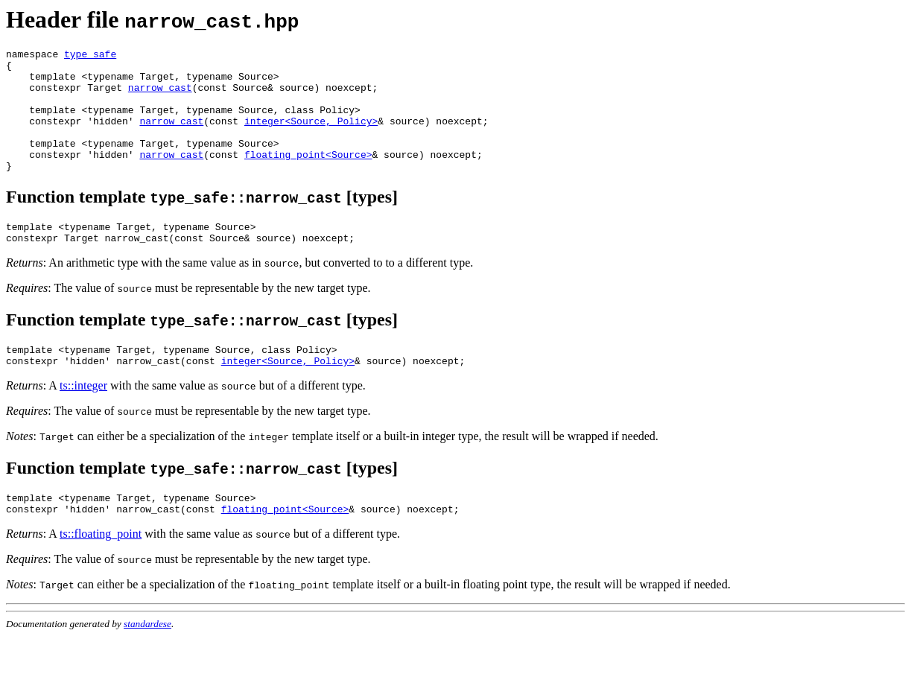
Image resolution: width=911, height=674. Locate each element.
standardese (147, 661)
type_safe (90, 56)
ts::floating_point (101, 571)
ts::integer (83, 419)
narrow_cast (160, 96)
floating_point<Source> (308, 176)
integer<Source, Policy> (311, 136)
